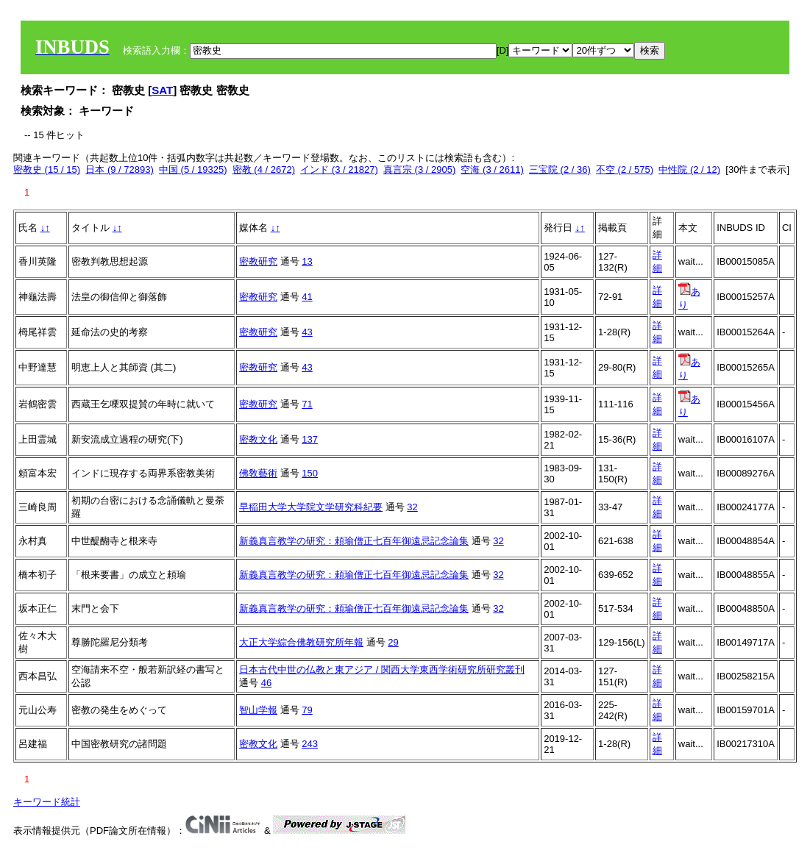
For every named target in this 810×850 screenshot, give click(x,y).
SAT (162, 90)
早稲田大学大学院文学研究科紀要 (311, 506)
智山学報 (258, 709)
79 (307, 709)
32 (412, 506)
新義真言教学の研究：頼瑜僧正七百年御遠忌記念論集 (354, 540)
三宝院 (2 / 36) (560, 169)
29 (393, 642)
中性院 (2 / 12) (689, 169)
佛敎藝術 (258, 473)
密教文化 (258, 439)
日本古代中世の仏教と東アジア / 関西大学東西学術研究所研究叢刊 (382, 669)
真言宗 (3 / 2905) (419, 169)
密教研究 (258, 261)
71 (307, 404)
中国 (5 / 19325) (193, 169)
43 (307, 332)
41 (307, 296)
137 (310, 439)
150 (310, 473)
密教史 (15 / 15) (46, 169)
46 (266, 682)
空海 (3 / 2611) (492, 169)
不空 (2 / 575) (624, 169)
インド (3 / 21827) (339, 169)
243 (310, 743)
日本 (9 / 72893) (119, 169)
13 (307, 261)
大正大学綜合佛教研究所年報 (301, 642)
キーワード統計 (46, 801)
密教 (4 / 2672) (263, 169)
